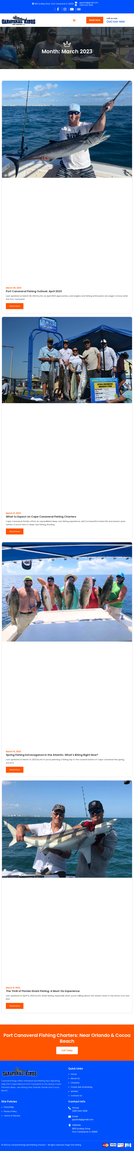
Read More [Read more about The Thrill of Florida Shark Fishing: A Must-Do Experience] (14, 1005)
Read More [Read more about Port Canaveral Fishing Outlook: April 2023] (14, 306)
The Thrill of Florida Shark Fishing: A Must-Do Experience (43, 991)
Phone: (75, 1107)
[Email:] (69, 1115)
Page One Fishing (73, 1145)
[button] (74, 20)
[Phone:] (69, 1107)
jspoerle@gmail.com (82, 1119)
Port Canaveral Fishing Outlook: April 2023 (34, 291)
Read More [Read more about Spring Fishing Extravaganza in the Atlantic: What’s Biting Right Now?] (14, 769)
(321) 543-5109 (116, 21)
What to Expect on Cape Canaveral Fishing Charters (41, 516)
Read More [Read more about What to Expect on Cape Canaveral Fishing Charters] (14, 531)
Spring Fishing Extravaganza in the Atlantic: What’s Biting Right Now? (52, 755)
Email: (75, 1116)
